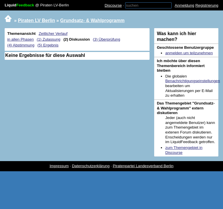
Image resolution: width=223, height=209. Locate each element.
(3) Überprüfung (106, 39)
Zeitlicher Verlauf (53, 33)
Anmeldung (184, 5)
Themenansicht (21, 33)
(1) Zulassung (49, 39)
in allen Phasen (20, 39)
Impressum (59, 166)
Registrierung (206, 5)
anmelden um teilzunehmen (189, 53)
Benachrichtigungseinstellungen (192, 81)
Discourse (113, 5)
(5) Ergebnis (48, 45)
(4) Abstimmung (20, 45)
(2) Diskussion (76, 39)
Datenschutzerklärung (91, 166)
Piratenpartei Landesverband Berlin (143, 166)
